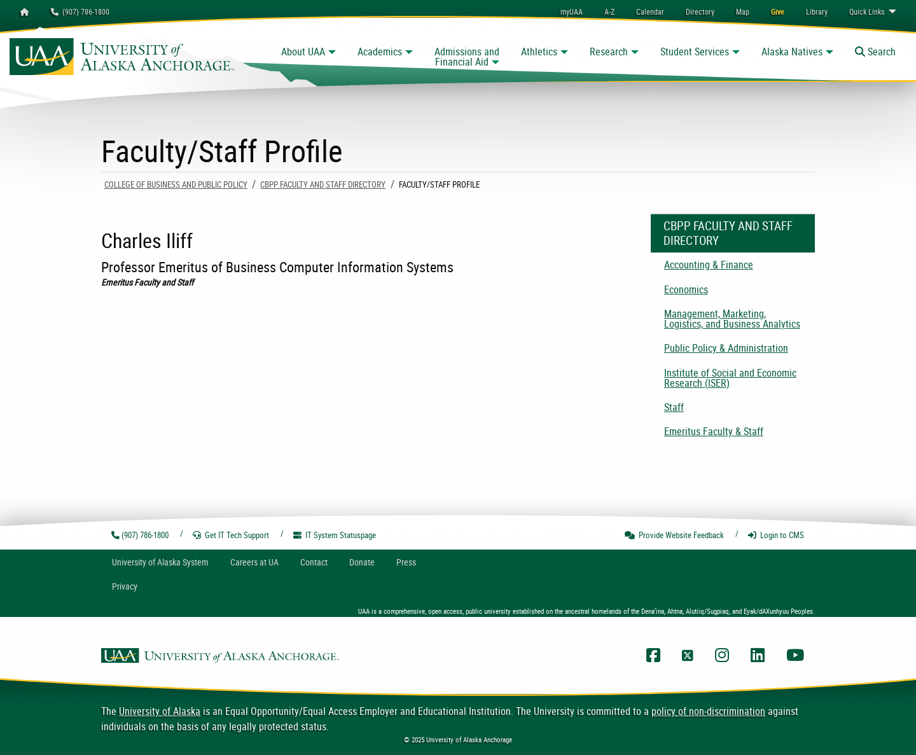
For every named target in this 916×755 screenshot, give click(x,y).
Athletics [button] (539, 52)
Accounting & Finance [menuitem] (708, 265)
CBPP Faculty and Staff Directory (322, 184)
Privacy (124, 586)
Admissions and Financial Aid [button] (466, 57)
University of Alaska (159, 711)
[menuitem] (650, 11)
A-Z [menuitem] (609, 11)
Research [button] (609, 52)
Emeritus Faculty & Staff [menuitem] (713, 431)
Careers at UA (254, 562)
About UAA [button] (303, 52)
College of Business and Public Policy (175, 184)
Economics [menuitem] (686, 289)
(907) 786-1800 (80, 11)
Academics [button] (379, 52)
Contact (314, 562)
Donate (362, 562)
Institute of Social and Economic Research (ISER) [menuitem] (730, 378)
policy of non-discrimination (708, 711)
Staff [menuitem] (674, 407)
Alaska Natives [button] (791, 52)
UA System (160, 562)
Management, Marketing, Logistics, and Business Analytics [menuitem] (732, 319)
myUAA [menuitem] (571, 11)
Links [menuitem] (866, 11)
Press (406, 562)
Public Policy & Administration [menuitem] (726, 348)
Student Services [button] (694, 52)
